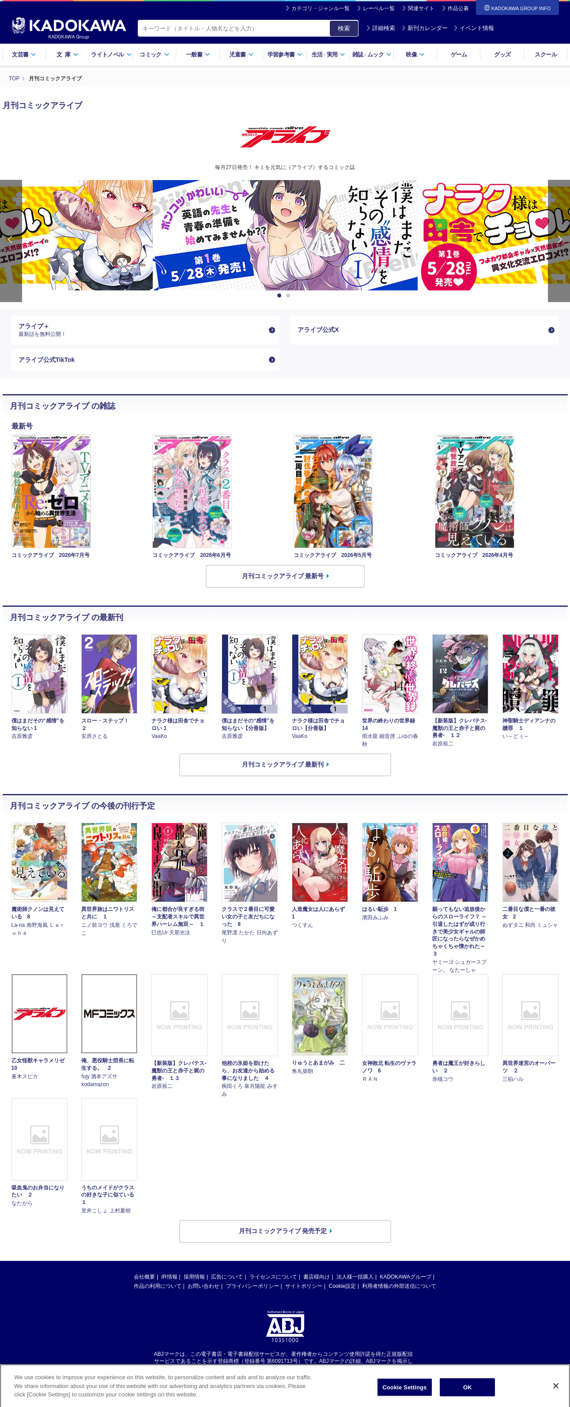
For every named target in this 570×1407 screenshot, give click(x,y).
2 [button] (289, 295)
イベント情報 (473, 28)
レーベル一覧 (379, 8)
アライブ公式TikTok (47, 359)
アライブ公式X (318, 329)
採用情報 (194, 1277)
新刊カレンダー (424, 28)
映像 (415, 54)
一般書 (198, 54)
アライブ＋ (142, 330)
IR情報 (169, 1277)
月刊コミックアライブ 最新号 (283, 575)
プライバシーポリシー (252, 1286)
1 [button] (280, 295)
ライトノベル (111, 54)
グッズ (502, 54)
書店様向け (316, 1277)
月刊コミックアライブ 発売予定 (283, 1230)
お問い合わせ (203, 1286)
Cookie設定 (342, 1286)
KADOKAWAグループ (405, 1277)
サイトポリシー (303, 1286)
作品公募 (458, 8)
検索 (344, 28)
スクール (545, 54)
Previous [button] (11, 241)
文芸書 (24, 54)
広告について (227, 1277)
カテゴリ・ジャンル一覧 (320, 8)
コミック (154, 54)
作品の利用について (157, 1286)
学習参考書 (285, 54)
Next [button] (559, 241)
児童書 (241, 54)
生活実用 (329, 54)
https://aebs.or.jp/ (254, 1369)
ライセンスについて (273, 1277)
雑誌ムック (372, 54)
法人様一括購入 (355, 1277)
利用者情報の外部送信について (399, 1286)
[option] (285, 235)
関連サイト (421, 8)
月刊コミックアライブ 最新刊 (283, 764)
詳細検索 (380, 28)
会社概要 (144, 1277)
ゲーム (459, 54)
